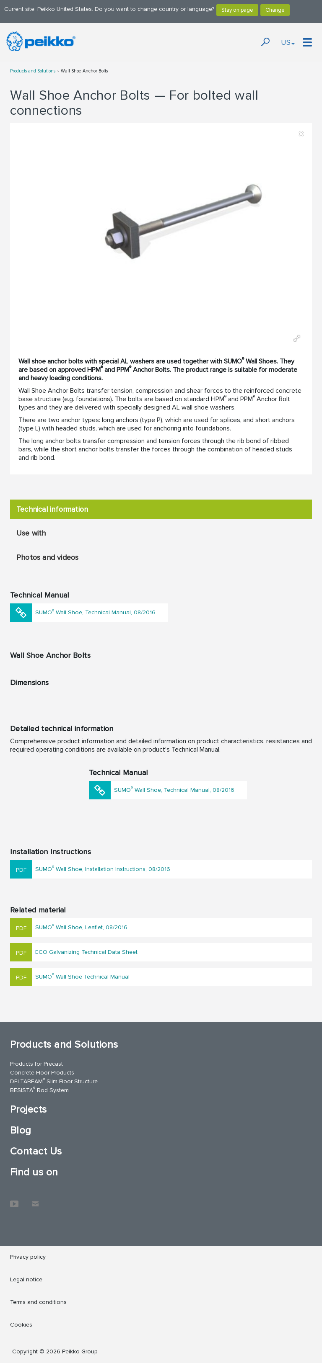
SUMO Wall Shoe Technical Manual (82, 976)
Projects (28, 1109)
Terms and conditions (38, 1302)
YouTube (14, 1200)
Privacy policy (28, 1256)
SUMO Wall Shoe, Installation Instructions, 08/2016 (102, 868)
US (288, 42)
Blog (20, 1130)
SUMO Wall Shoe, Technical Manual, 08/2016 (95, 612)
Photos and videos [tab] (47, 557)
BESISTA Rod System (39, 1090)
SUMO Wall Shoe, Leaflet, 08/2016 (81, 926)
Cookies (21, 1324)
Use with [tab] (31, 533)
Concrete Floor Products (42, 1072)
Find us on (34, 1172)
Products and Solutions (32, 71)
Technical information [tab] (52, 509)
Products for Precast (36, 1063)
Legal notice (26, 1279)
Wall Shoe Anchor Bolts (84, 71)
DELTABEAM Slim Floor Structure (54, 1081)
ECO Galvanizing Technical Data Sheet (86, 952)
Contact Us (36, 1151)
